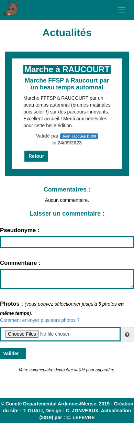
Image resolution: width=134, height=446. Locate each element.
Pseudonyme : (20, 230)
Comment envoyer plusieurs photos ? (40, 320)
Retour (36, 156)
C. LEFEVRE (80, 417)
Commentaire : (20, 263)
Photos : (12, 304)
